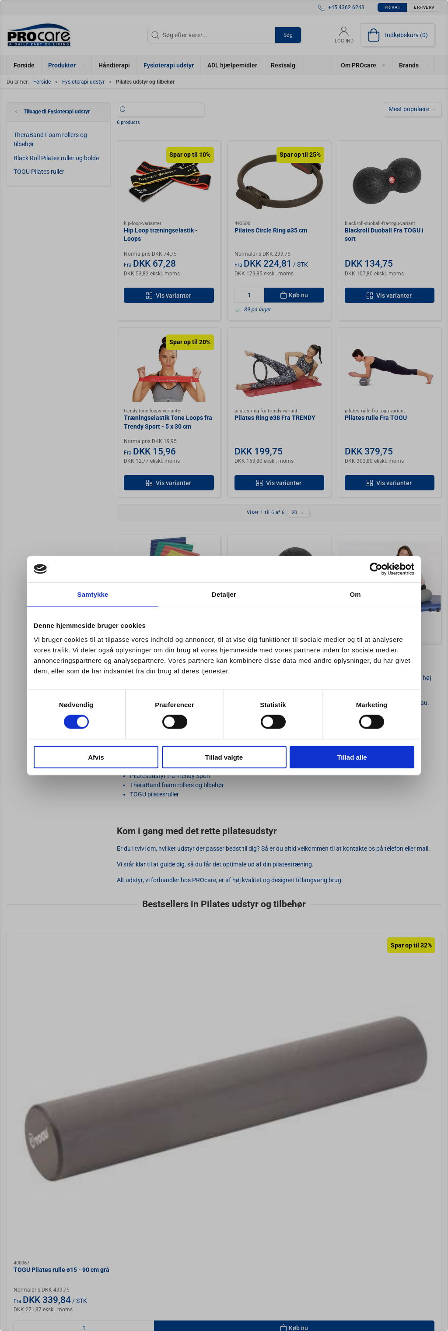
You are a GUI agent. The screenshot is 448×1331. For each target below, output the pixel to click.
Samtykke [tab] (92, 594)
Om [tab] (355, 594)
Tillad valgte (224, 757)
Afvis (96, 757)
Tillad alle (352, 757)
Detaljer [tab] (224, 594)
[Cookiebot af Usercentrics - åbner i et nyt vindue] (376, 569)
